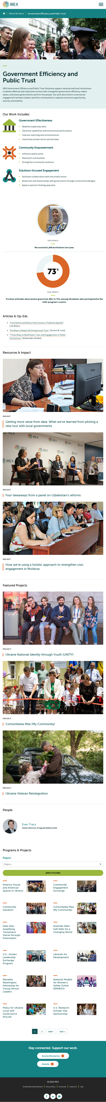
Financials (62, 1087)
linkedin (53, 1096)
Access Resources (51, 1055)
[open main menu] (101, 5)
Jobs (81, 1087)
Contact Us (73, 1087)
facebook (46, 1096)
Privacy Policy (50, 1087)
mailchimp (59, 1096)
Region (7, 858)
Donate (45, 1064)
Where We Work (16, 13)
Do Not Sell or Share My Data (33, 1087)
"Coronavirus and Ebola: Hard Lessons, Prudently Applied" (36, 322)
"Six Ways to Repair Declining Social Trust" (29, 330)
